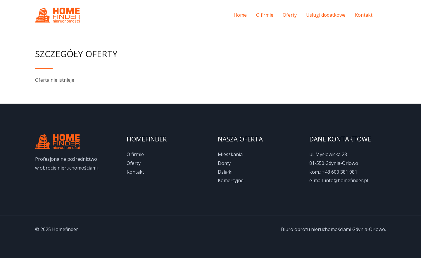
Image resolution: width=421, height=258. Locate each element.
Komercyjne (231, 180)
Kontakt (363, 15)
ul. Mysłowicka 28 (328, 154)
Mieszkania (230, 154)
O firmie (264, 15)
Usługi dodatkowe (326, 15)
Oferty (290, 15)
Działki (225, 172)
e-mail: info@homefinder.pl (338, 180)
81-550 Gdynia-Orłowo (333, 163)
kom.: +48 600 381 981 (333, 172)
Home (240, 15)
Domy (224, 163)
